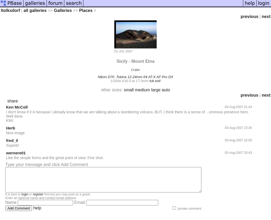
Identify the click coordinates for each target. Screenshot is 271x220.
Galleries (63, 10)
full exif (155, 81)
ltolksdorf (10, 10)
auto (166, 90)
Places (86, 10)
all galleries (35, 10)
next (266, 16)
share (12, 101)
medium (142, 90)
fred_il (12, 140)
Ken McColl (17, 107)
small (129, 90)
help (37, 212)
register (38, 199)
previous (249, 16)
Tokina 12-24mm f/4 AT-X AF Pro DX (144, 77)
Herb (10, 128)
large (156, 90)
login (24, 199)
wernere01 (16, 153)
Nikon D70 (106, 77)
